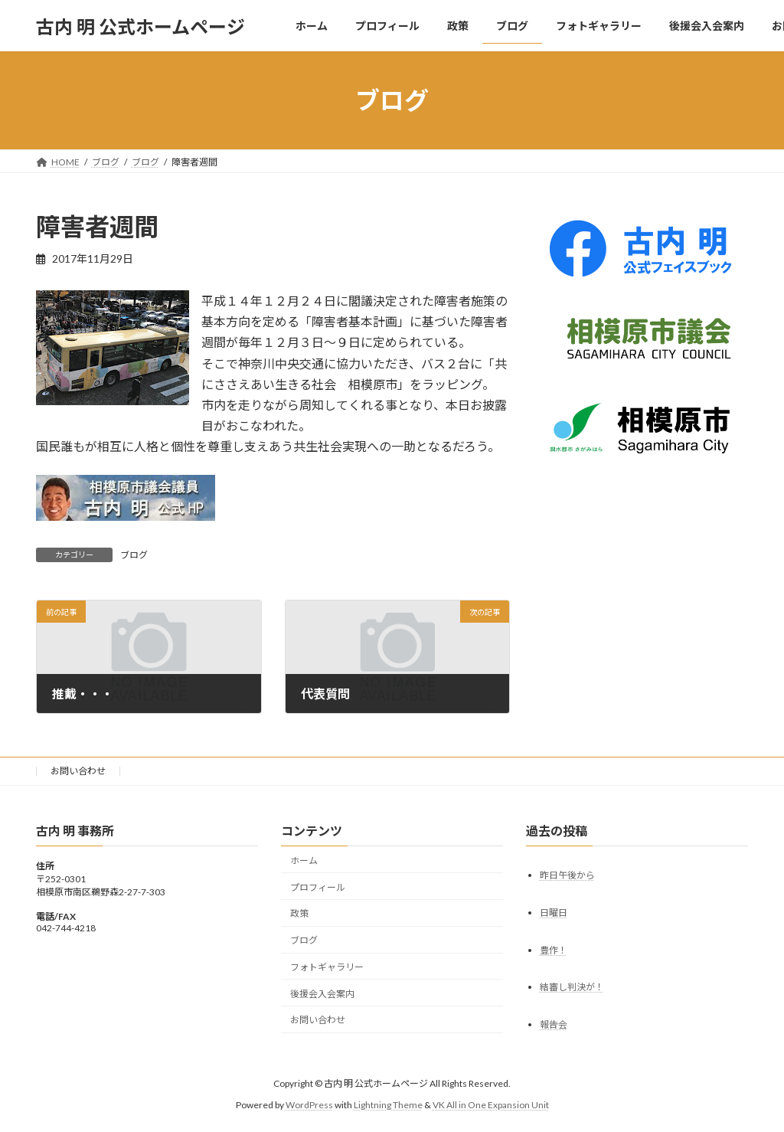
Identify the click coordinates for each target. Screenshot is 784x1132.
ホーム (304, 860)
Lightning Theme (388, 1105)
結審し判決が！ (572, 987)
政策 (299, 914)
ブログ (134, 555)
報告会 (553, 1025)
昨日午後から (567, 875)
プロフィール (317, 887)
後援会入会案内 (322, 993)
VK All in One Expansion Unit (491, 1105)
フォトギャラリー (327, 967)
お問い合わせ (78, 771)
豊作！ (553, 950)
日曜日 (553, 912)
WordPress (309, 1105)
